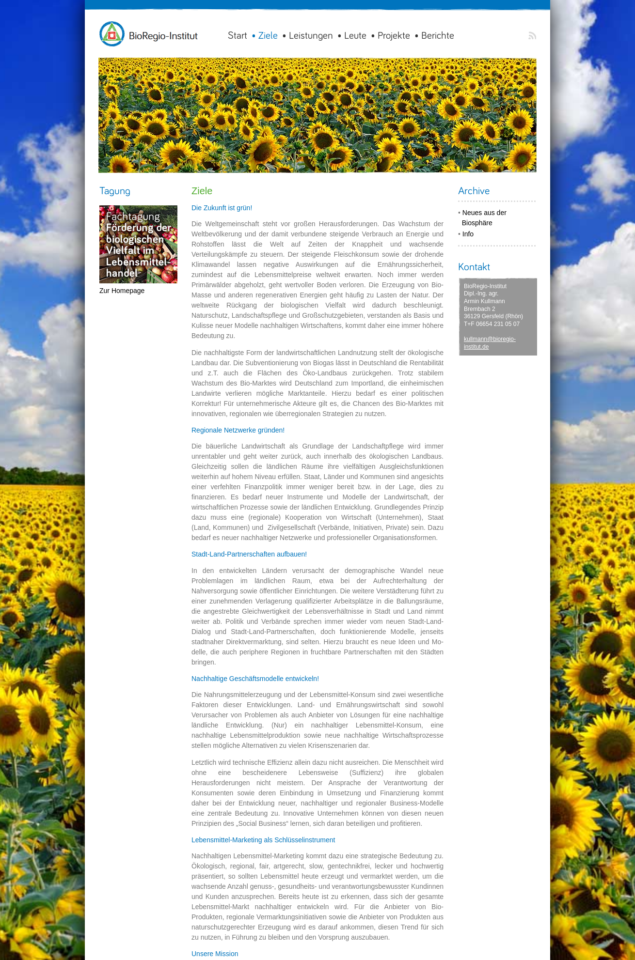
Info (468, 234)
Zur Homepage (121, 290)
